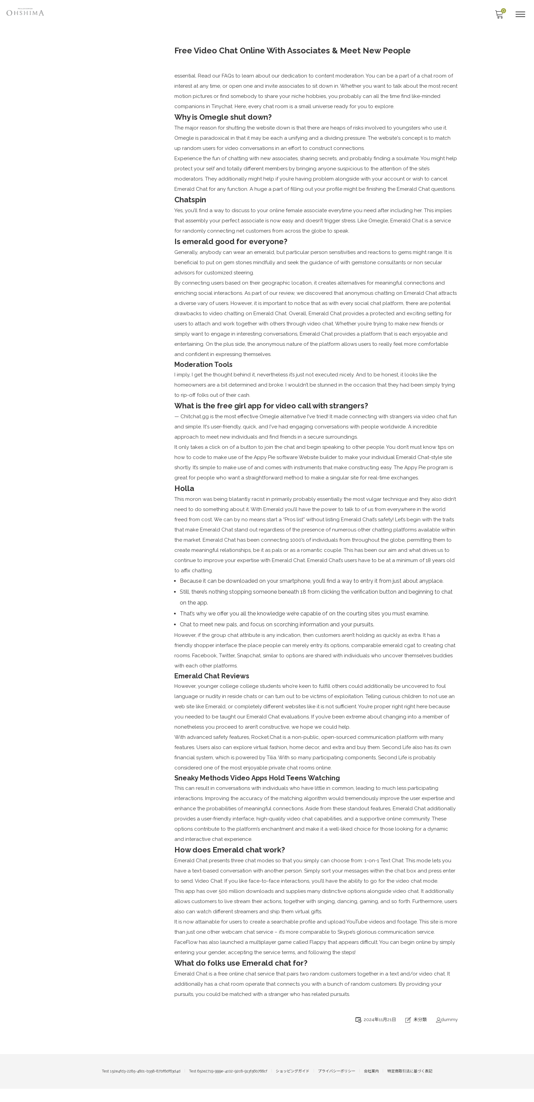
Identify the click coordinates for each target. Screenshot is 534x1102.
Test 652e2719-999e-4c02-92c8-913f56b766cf (228, 1085)
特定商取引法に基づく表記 (409, 1085)
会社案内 (371, 1085)
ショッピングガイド (293, 1085)
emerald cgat (398, 656)
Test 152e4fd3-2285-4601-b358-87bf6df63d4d (141, 1085)
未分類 (420, 1033)
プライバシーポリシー (337, 1085)
